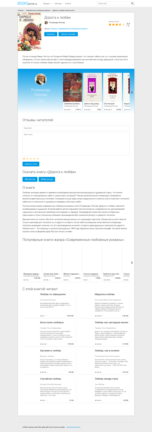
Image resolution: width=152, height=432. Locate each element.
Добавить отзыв (31, 164)
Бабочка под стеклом (111, 275)
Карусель (128, 104)
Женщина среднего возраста (31, 275)
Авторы (58, 3)
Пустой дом (109, 104)
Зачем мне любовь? (51, 275)
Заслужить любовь (50, 350)
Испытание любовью (52, 322)
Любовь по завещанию (53, 294)
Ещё (40, 101)
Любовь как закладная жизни (111, 322)
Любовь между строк (106, 378)
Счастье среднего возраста (91, 275)
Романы (53, 29)
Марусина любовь (105, 294)
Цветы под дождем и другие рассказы (92, 104)
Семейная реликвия (72, 104)
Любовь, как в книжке (107, 350)
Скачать (51, 34)
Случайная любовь (50, 378)
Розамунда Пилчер (57, 22)
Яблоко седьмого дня (71, 275)
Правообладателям (73, 427)
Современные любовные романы (72, 29)
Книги (68, 3)
